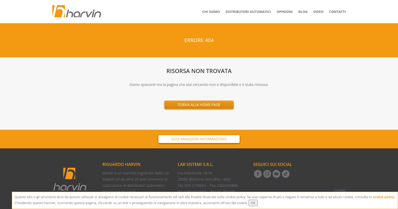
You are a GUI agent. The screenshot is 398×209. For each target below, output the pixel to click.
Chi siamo (211, 11)
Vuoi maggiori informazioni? (199, 138)
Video (318, 11)
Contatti (337, 11)
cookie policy (383, 197)
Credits (340, 190)
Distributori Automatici (248, 11)
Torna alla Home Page (199, 104)
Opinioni (285, 11)
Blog (303, 11)
